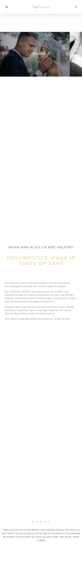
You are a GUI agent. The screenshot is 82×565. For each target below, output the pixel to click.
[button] (6, 7)
